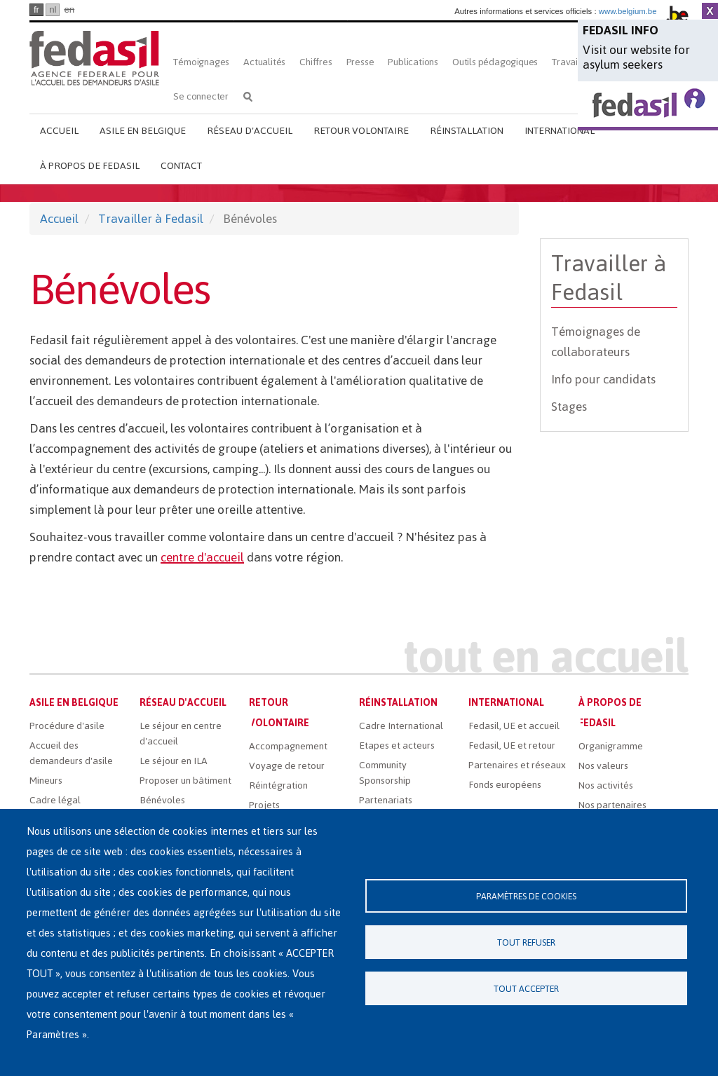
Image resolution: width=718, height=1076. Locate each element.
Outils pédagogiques (495, 62)
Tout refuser (526, 942)
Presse (360, 62)
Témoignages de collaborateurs (595, 342)
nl (52, 9)
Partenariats (385, 800)
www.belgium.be (628, 11)
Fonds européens (504, 784)
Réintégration (278, 785)
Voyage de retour (287, 765)
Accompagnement (288, 746)
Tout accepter (526, 988)
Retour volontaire (361, 130)
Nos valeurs (603, 765)
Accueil (59, 130)
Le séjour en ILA (174, 760)
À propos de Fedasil (90, 165)
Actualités (264, 62)
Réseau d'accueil (249, 130)
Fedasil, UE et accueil (514, 725)
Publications (413, 62)
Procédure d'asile (66, 725)
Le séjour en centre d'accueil (181, 733)
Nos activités (605, 785)
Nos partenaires (612, 805)
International (559, 130)
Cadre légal (55, 800)
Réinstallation (466, 130)
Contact (181, 165)
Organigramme (610, 746)
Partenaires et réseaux (517, 765)
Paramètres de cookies (526, 896)
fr (36, 9)
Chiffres (315, 62)
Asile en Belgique (143, 130)
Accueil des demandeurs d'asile (71, 753)
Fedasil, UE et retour (511, 745)
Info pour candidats (603, 379)
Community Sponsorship (385, 773)
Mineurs (45, 780)
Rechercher (248, 96)
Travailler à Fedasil (150, 219)
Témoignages (201, 62)
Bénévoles (162, 800)
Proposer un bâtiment (185, 780)
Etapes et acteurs (397, 745)
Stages (569, 406)
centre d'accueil (202, 557)
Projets (264, 805)
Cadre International (401, 725)
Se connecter (201, 96)
